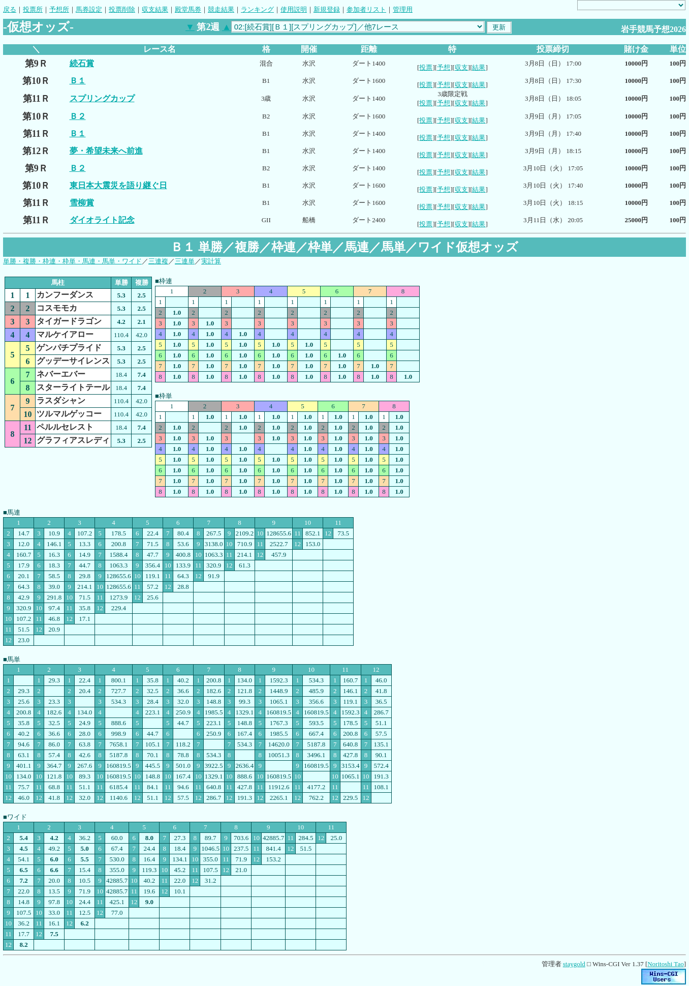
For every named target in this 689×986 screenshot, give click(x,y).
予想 (443, 67)
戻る (9, 9)
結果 (478, 67)
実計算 (211, 261)
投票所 (33, 9)
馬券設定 (89, 9)
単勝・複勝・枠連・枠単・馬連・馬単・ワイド (72, 261)
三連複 (158, 261)
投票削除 (122, 9)
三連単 (185, 261)
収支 (461, 67)
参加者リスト (366, 9)
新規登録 (327, 9)
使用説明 (293, 9)
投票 (425, 67)
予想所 (59, 9)
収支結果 (155, 9)
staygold (574, 964)
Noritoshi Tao (665, 964)
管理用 (403, 9)
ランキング (257, 9)
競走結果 (221, 9)
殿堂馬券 (188, 9)
